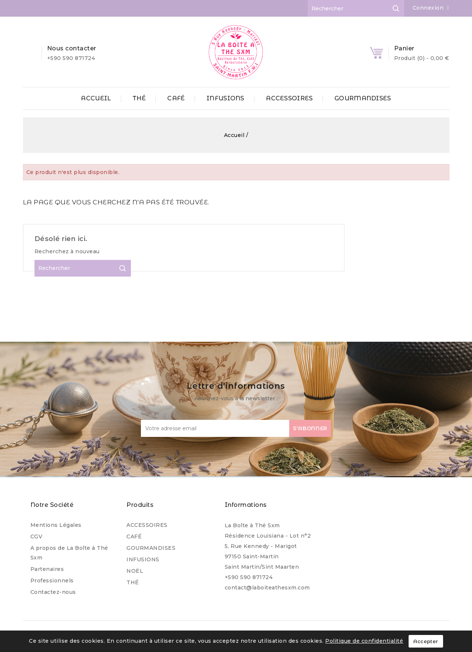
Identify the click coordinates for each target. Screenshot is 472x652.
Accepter (425, 641)
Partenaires (47, 569)
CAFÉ (176, 98)
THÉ (139, 98)
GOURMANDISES (362, 98)
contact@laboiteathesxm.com (267, 587)
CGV (36, 536)
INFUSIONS (225, 98)
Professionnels (52, 580)
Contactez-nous (53, 592)
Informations (246, 504)
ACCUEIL (96, 98)
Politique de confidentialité (364, 641)
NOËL (134, 571)
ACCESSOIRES (289, 98)
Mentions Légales (56, 525)
